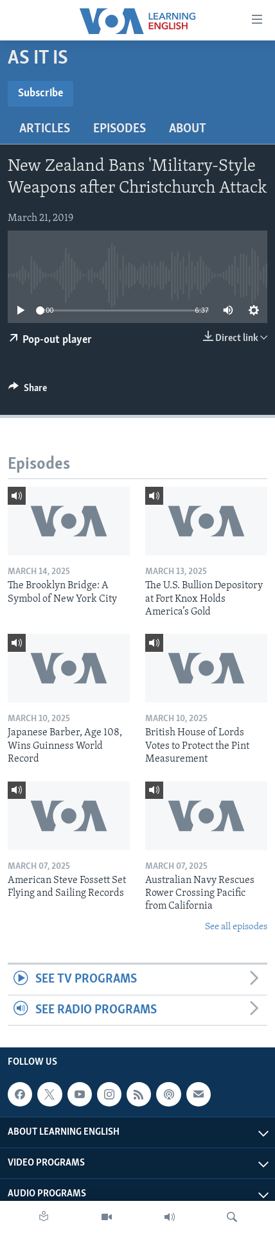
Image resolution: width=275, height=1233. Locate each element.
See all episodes (236, 927)
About (187, 129)
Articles (44, 129)
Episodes (119, 129)
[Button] (27, 391)
